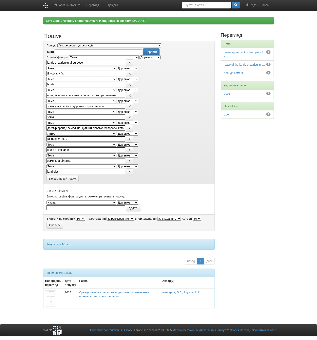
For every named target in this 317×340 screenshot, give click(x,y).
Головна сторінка (67, 5)
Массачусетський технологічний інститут (199, 330)
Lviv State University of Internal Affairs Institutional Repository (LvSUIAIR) (96, 20)
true (226, 114)
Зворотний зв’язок (264, 330)
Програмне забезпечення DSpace (111, 330)
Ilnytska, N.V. (192, 292)
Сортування (97, 218)
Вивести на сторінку (60, 218)
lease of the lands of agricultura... (245, 64)
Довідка (113, 5)
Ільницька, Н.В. (172, 292)
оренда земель (234, 73)
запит (50, 51)
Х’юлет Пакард (239, 330)
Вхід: (252, 5)
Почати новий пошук (62, 178)
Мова (266, 5)
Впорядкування (146, 218)
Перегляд (94, 5)
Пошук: (51, 45)
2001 (227, 93)
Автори (187, 218)
